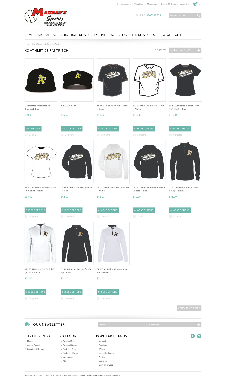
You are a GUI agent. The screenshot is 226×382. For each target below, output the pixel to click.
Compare (33, 135)
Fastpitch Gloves (135, 35)
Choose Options (71, 128)
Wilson (102, 349)
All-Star (102, 357)
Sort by (160, 50)
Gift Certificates (124, 4)
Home (27, 44)
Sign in (164, 4)
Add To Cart (33, 128)
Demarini (103, 361)
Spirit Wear (162, 35)
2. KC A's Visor (68, 105)
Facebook (193, 336)
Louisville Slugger (106, 353)
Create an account (178, 4)
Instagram (199, 336)
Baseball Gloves (77, 35)
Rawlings (103, 345)
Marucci (102, 341)
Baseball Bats (48, 35)
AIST (178, 35)
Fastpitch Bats (106, 35)
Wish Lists (138, 4)
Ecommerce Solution (96, 375)
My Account (152, 4)
